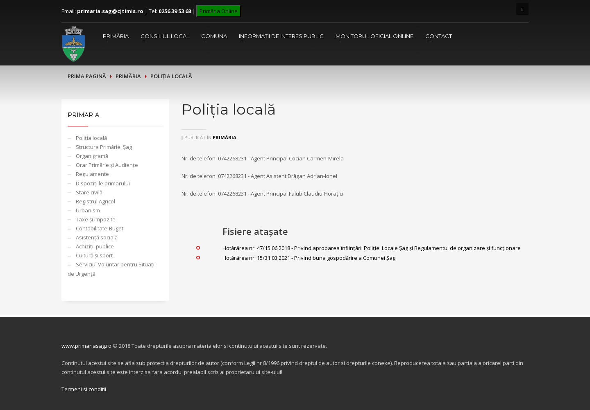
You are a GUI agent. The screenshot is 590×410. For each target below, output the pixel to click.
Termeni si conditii (83, 389)
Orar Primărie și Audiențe (107, 165)
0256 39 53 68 (175, 11)
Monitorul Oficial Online (374, 36)
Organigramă (92, 156)
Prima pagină (87, 76)
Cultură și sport (94, 255)
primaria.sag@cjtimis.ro (110, 11)
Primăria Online (219, 11)
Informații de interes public (281, 36)
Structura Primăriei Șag (104, 147)
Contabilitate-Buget (99, 228)
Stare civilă (89, 192)
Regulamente (92, 174)
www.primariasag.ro (86, 345)
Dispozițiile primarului (103, 183)
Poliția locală (91, 138)
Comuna (214, 36)
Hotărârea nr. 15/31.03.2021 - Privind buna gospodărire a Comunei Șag (308, 257)
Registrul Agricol (95, 201)
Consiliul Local (165, 36)
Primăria (116, 36)
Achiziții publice (95, 246)
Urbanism (88, 210)
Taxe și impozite (96, 219)
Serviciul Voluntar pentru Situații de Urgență (112, 269)
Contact (438, 36)
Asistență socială (97, 237)
